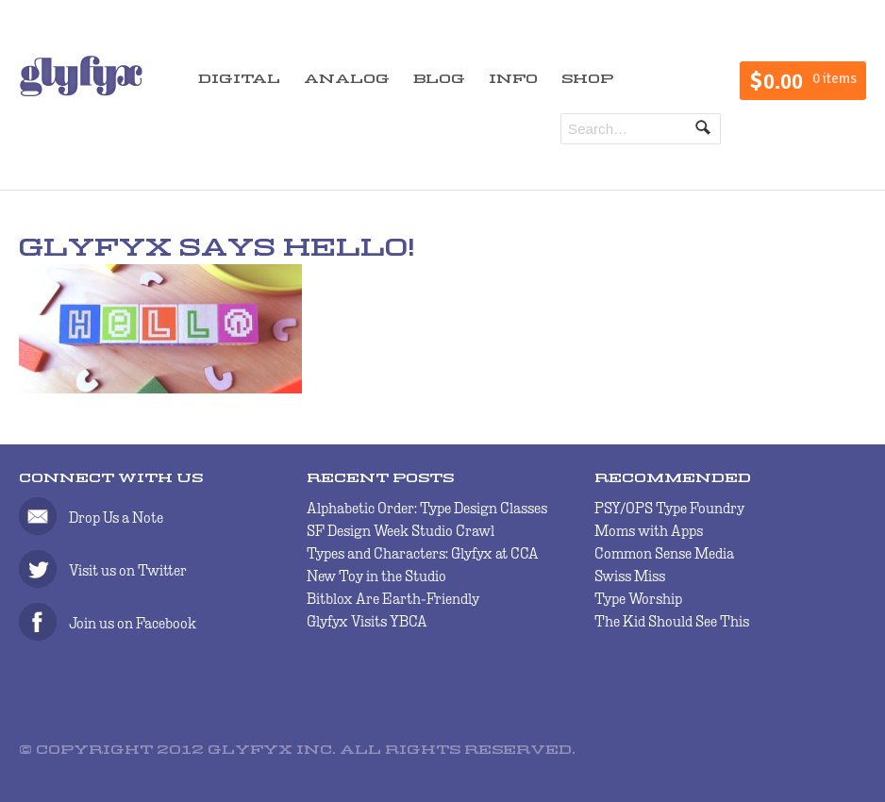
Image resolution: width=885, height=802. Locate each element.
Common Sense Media (664, 553)
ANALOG (347, 80)
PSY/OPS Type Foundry (669, 508)
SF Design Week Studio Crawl (400, 531)
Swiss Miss (629, 576)
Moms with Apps (648, 531)
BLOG (439, 80)
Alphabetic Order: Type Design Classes (427, 508)
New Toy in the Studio (376, 576)
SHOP (587, 80)
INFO (513, 80)
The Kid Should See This (671, 621)
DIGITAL (239, 80)
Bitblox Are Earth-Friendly (393, 599)
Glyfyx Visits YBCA (367, 621)
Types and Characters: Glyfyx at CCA (423, 553)
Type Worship (638, 599)
